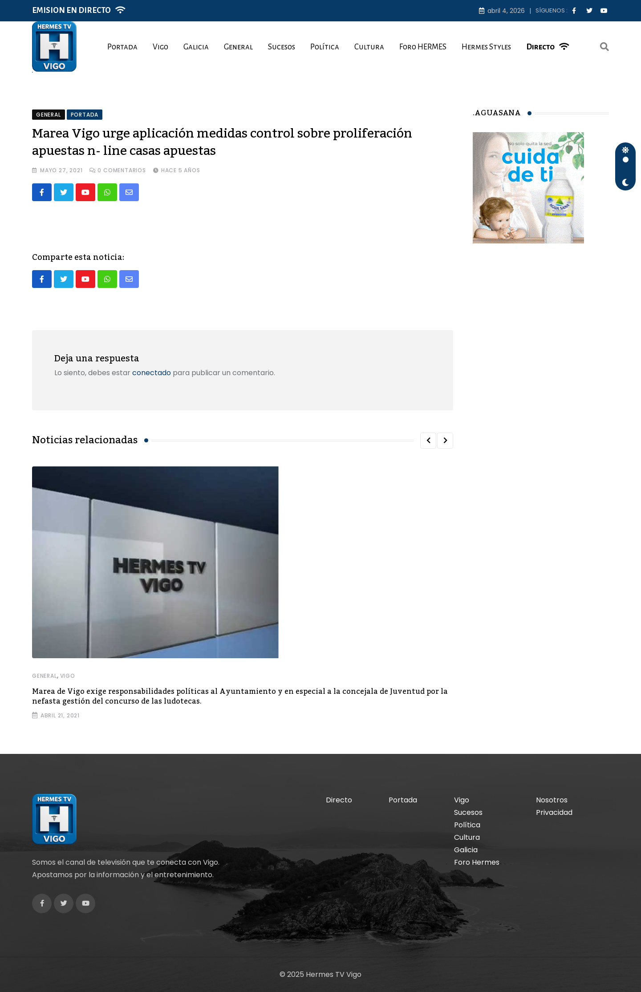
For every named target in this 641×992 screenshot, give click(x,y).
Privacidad (554, 812)
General (238, 47)
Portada (122, 47)
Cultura (369, 47)
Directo (540, 47)
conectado (151, 373)
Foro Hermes (476, 862)
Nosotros (552, 800)
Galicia (196, 47)
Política (324, 47)
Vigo (160, 47)
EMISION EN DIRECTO (71, 10)
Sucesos (281, 47)
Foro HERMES (422, 47)
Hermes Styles (486, 47)
